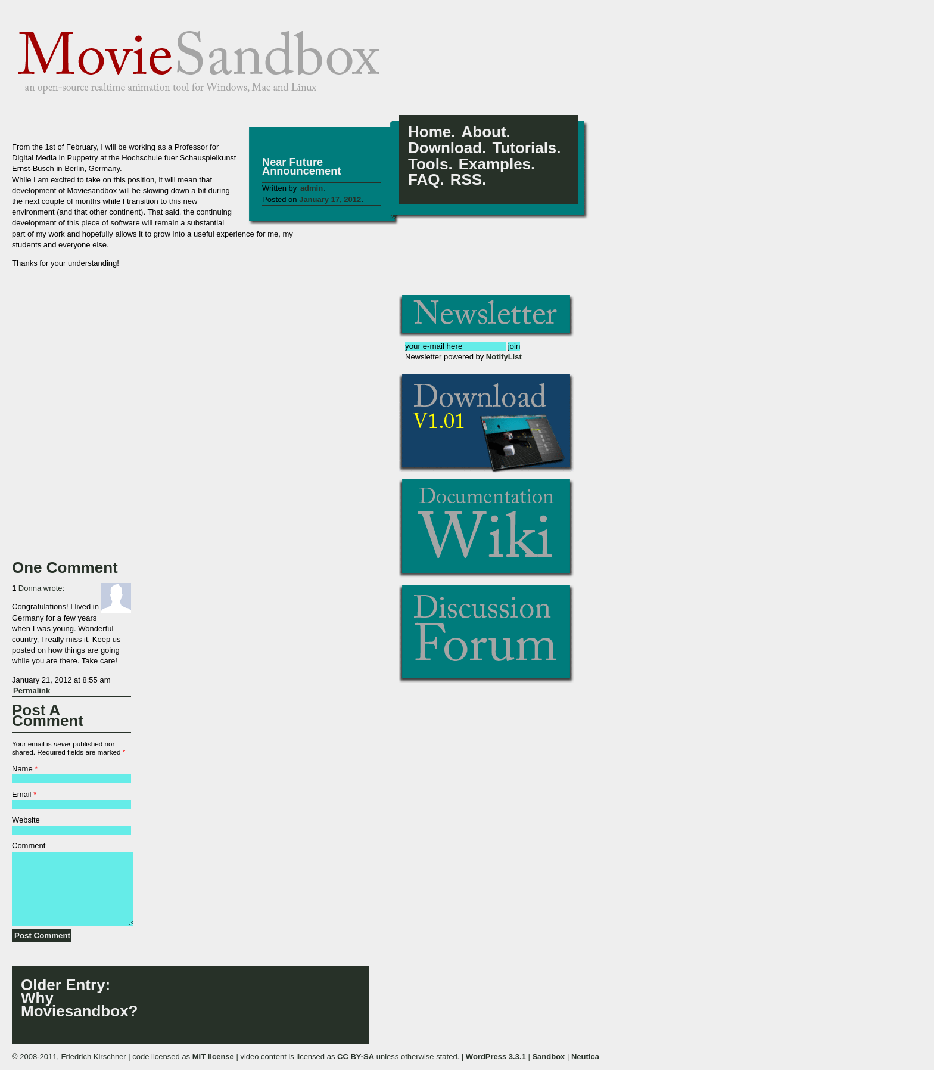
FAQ (424, 180)
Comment (28, 845)
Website (26, 819)
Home (429, 132)
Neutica (585, 1056)
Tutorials (524, 148)
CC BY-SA (355, 1056)
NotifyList (504, 356)
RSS (466, 180)
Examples (495, 164)
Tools (428, 164)
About (483, 132)
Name (22, 768)
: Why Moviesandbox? (76, 998)
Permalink (31, 690)
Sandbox (548, 1056)
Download (445, 148)
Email (22, 794)
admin (311, 188)
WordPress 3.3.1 (496, 1056)
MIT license (213, 1056)
